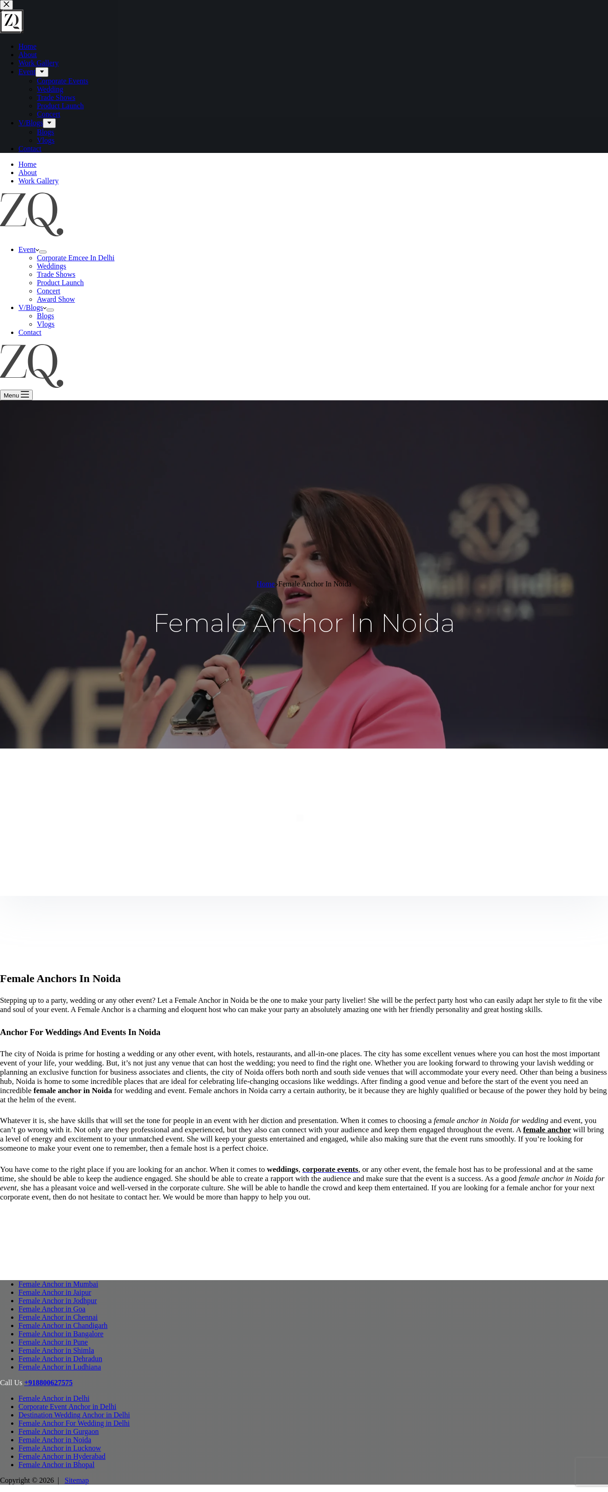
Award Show (56, 299)
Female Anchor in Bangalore (60, 1334)
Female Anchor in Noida (54, 1440)
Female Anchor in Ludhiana (59, 1367)
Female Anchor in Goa (51, 1309)
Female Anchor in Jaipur (54, 1292)
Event (28, 249)
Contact (29, 332)
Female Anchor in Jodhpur (57, 1301)
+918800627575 (48, 1383)
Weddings (51, 266)
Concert (48, 291)
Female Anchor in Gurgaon (58, 1431)
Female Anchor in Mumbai (58, 1284)
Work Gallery (38, 181)
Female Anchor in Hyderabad (62, 1456)
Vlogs (45, 324)
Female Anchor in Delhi (53, 1398)
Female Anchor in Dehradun (60, 1359)
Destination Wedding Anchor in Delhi (74, 1415)
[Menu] (16, 395)
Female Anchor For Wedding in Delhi (74, 1423)
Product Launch (60, 283)
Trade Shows (56, 274)
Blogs (45, 316)
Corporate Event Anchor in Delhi (67, 1406)
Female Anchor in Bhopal (56, 1465)
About (27, 172)
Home (27, 164)
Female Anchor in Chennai (58, 1317)
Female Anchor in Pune (53, 1342)
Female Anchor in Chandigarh (62, 1325)
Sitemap (77, 1480)
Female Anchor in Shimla (56, 1350)
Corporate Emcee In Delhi (75, 258)
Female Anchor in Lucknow (59, 1448)
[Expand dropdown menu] (43, 252)
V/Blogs (32, 307)
